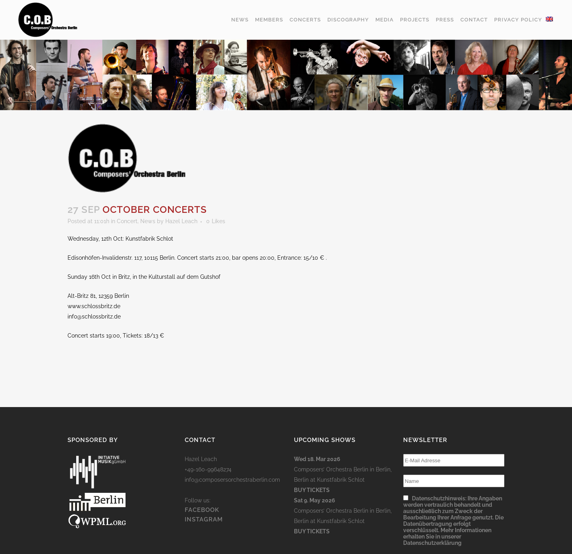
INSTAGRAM (204, 519)
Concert (127, 221)
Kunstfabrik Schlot (341, 480)
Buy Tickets (312, 490)
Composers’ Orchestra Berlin (331, 469)
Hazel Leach (181, 221)
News (147, 221)
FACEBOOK (202, 509)
